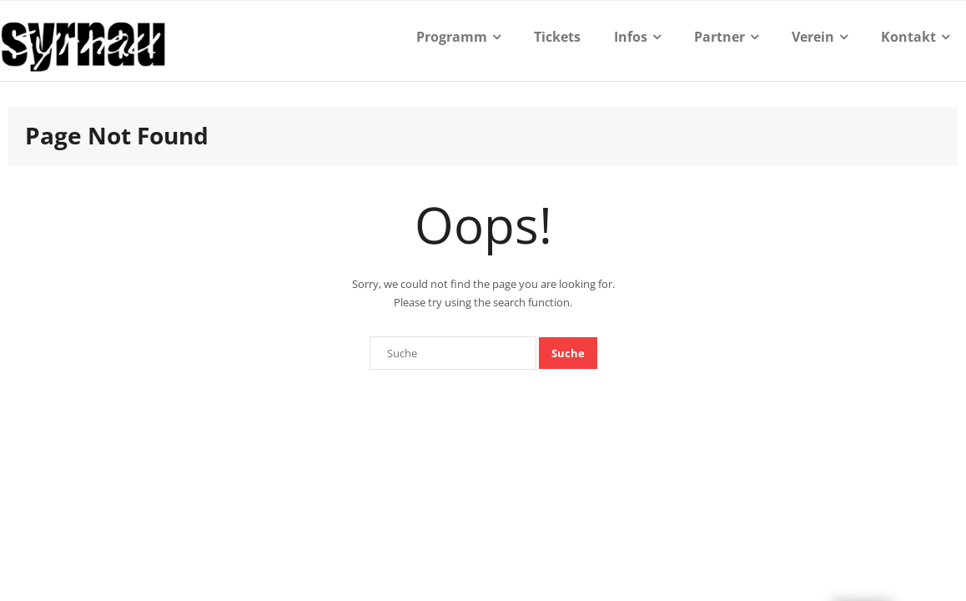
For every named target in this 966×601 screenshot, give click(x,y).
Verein (813, 37)
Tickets (557, 37)
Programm (451, 37)
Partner (719, 37)
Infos (630, 37)
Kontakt (908, 37)
